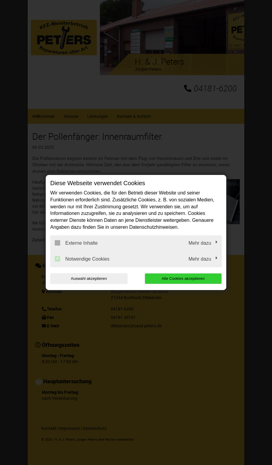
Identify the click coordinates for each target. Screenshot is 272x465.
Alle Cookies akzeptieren (183, 278)
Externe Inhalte (76, 243)
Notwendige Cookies (82, 259)
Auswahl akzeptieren (89, 278)
